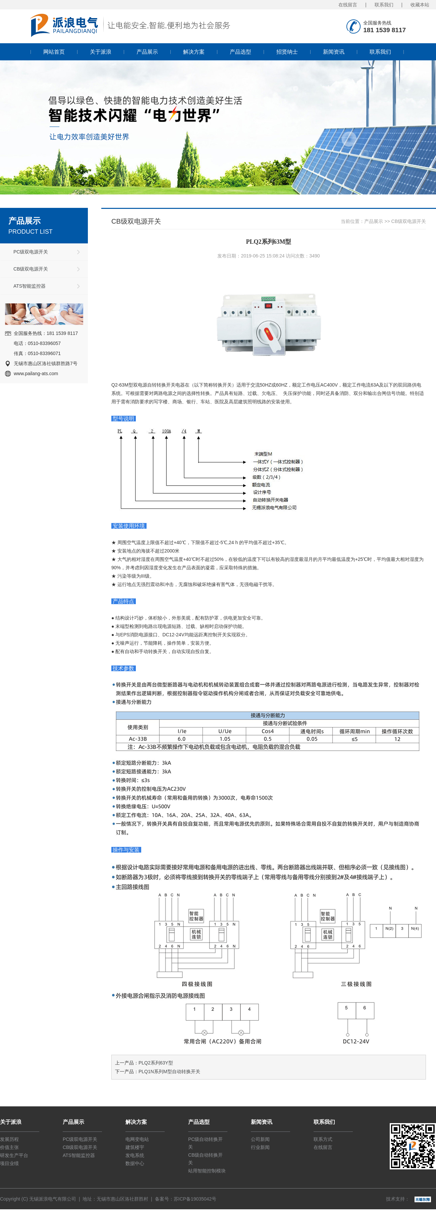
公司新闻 (260, 1139)
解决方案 (194, 52)
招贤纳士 (287, 52)
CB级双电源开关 (30, 269)
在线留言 (347, 4)
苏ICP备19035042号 (195, 1199)
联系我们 (384, 4)
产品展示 (147, 52)
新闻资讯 (333, 52)
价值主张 (9, 1147)
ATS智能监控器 (29, 286)
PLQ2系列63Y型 (156, 1062)
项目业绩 (9, 1163)
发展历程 (9, 1139)
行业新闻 (260, 1147)
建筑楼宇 (134, 1147)
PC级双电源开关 (30, 251)
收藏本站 (420, 4)
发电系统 (134, 1155)
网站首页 (54, 52)
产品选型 (240, 52)
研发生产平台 (14, 1155)
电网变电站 (137, 1139)
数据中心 (134, 1163)
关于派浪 (100, 52)
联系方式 (323, 1139)
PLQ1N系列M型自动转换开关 (169, 1071)
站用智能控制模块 (207, 1170)
